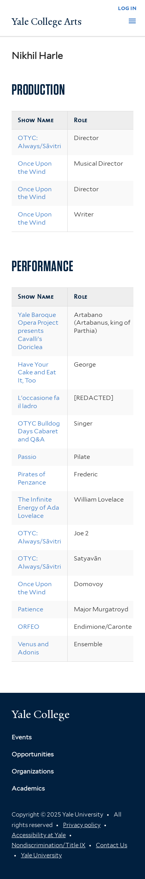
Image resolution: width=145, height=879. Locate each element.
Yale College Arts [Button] (47, 22)
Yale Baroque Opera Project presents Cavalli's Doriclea (38, 331)
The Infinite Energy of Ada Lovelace (38, 507)
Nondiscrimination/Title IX (48, 845)
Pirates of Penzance (32, 478)
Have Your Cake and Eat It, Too (37, 372)
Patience (30, 609)
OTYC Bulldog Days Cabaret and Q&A (39, 431)
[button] (132, 21)
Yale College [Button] (41, 714)
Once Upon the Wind (35, 167)
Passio (27, 456)
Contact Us (111, 845)
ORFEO (28, 626)
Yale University (41, 855)
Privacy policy (82, 825)
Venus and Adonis (33, 648)
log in (127, 8)
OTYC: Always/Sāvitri (39, 142)
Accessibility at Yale (39, 835)
